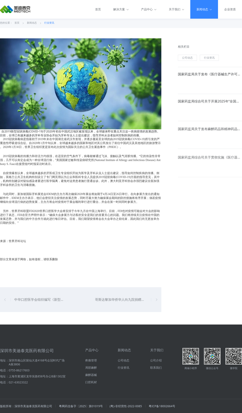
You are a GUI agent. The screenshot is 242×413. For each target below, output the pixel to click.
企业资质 (230, 9)
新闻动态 (32, 23)
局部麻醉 (91, 385)
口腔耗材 (91, 399)
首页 (98, 9)
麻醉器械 (91, 392)
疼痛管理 (91, 378)
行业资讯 (49, 23)
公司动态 (187, 58)
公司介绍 (156, 378)
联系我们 (156, 385)
